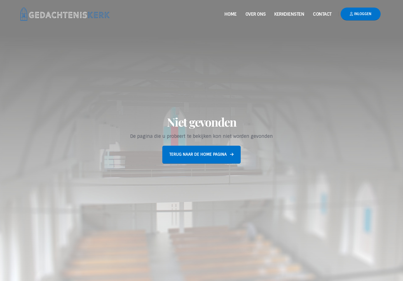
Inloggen (360, 13)
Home (230, 14)
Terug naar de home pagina (201, 154)
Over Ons (255, 14)
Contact (322, 14)
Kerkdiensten (289, 14)
